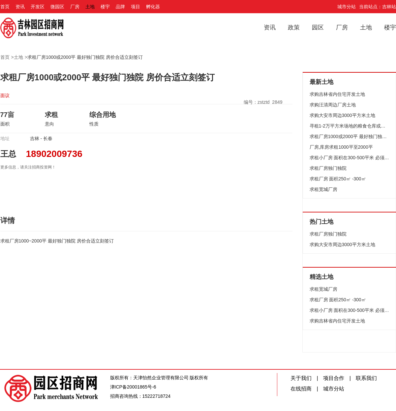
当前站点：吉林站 (377, 6)
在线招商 (301, 389)
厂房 (74, 6)
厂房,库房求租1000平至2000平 (341, 147)
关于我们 (301, 378)
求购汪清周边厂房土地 (333, 104)
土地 (90, 6)
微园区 (57, 6)
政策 (294, 27)
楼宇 (105, 6)
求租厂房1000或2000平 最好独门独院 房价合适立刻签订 (85, 57)
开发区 (38, 6)
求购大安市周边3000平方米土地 (342, 115)
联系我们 (366, 378)
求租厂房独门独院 (328, 168)
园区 (318, 27)
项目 (135, 6)
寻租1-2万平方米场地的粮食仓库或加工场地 (349, 126)
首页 (5, 6)
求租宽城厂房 (323, 189)
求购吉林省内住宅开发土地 (337, 94)
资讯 (20, 6)
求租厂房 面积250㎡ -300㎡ (338, 178)
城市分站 (346, 6)
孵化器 (153, 6)
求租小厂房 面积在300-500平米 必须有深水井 (349, 157)
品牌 (120, 6)
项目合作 (333, 378)
